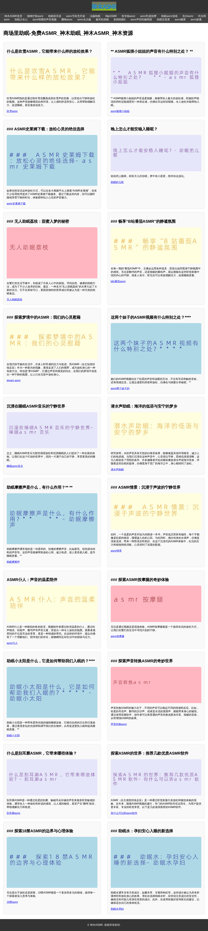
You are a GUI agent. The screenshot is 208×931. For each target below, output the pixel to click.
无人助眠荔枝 (14, 299)
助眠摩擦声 (13, 561)
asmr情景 (116, 550)
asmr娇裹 (196, 19)
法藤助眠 (95, 16)
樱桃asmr (66, 19)
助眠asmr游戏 (169, 16)
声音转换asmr (119, 724)
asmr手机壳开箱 (75, 16)
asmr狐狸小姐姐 (120, 111)
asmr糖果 (180, 19)
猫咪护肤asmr (35, 16)
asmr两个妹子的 (120, 388)
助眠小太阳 (13, 735)
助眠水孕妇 (117, 909)
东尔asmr (188, 16)
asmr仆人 (12, 643)
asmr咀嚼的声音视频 (45, 19)
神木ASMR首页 (13, 16)
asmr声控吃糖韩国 (141, 19)
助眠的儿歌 (117, 182)
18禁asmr (12, 902)
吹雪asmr (12, 111)
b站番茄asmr (118, 281)
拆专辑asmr (128, 16)
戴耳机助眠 (102, 19)
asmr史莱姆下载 (16, 203)
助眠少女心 (21, 19)
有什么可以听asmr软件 (124, 813)
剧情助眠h (120, 19)
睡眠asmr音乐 (15, 466)
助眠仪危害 (163, 19)
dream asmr (14, 380)
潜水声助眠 (117, 469)
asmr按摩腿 (117, 636)
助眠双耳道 (54, 16)
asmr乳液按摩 (148, 16)
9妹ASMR (111, 16)
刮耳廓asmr (13, 813)
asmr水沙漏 (84, 19)
